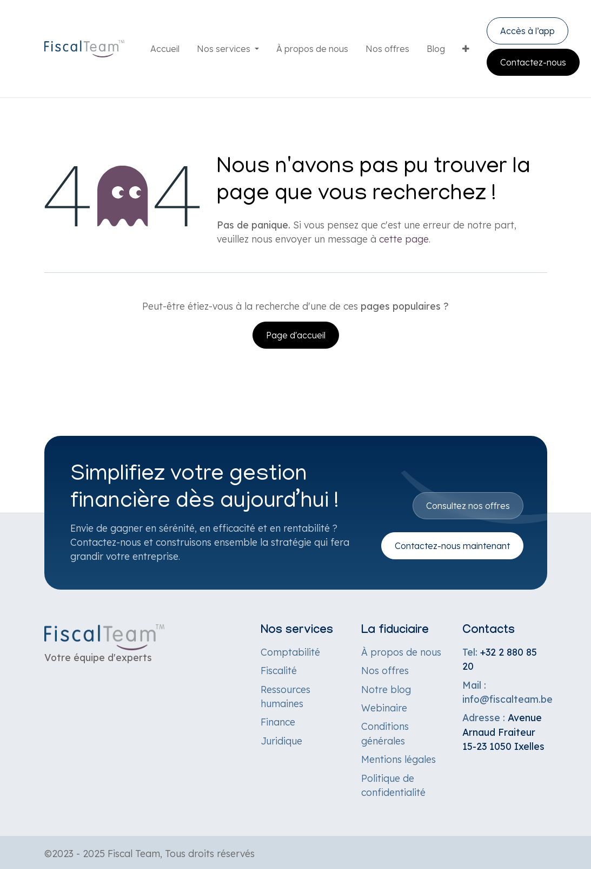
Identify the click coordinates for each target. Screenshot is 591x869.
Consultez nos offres (468, 505)
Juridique (281, 741)
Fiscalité (279, 670)
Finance (278, 722)
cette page (404, 239)
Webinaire (384, 708)
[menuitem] (165, 49)
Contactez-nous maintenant (452, 545)
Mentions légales (398, 759)
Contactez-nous (533, 62)
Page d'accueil (296, 335)
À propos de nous (401, 652)
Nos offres (385, 670)
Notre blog (386, 689)
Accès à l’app (527, 30)
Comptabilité (290, 652)
